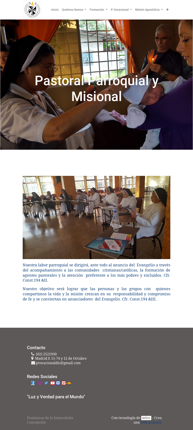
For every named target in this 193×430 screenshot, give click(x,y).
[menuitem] (54, 10)
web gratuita (151, 422)
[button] (167, 10)
